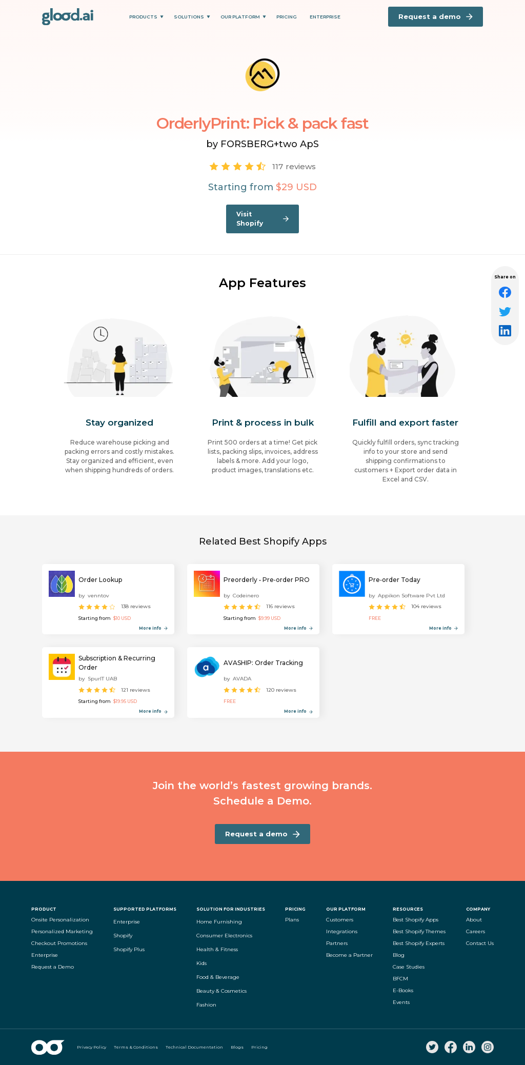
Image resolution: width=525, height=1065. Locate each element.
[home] (67, 16)
